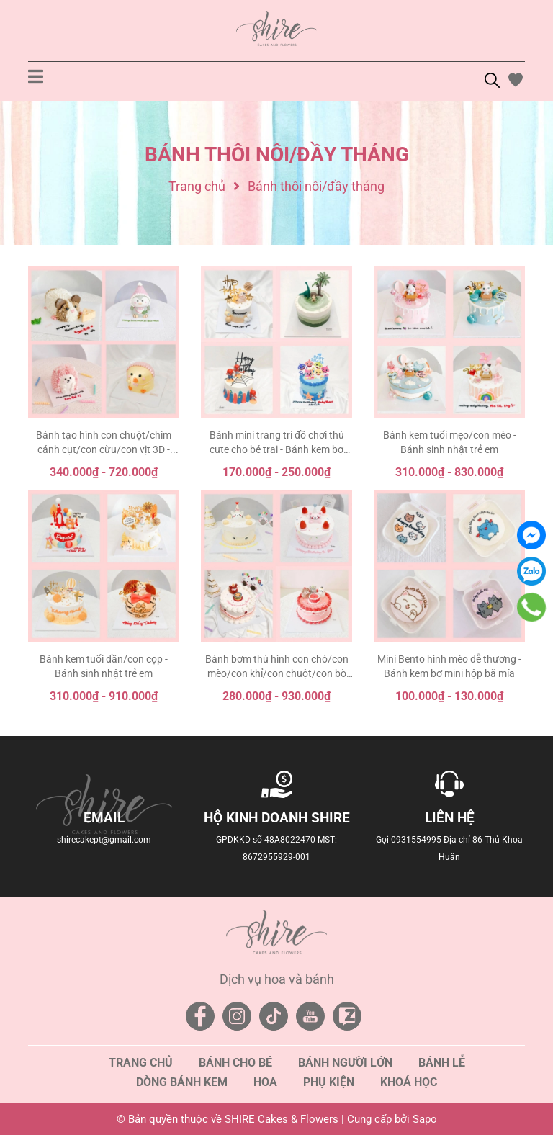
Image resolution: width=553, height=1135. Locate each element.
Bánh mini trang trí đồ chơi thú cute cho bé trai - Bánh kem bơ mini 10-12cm (277, 449)
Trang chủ (141, 1062)
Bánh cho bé (235, 1062)
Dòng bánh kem (182, 1082)
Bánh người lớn (345, 1062)
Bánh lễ (441, 1062)
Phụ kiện (328, 1082)
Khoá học (408, 1082)
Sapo (425, 1119)
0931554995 (416, 840)
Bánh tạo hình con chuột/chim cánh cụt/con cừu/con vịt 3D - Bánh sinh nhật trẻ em (103, 449)
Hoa (265, 1082)
